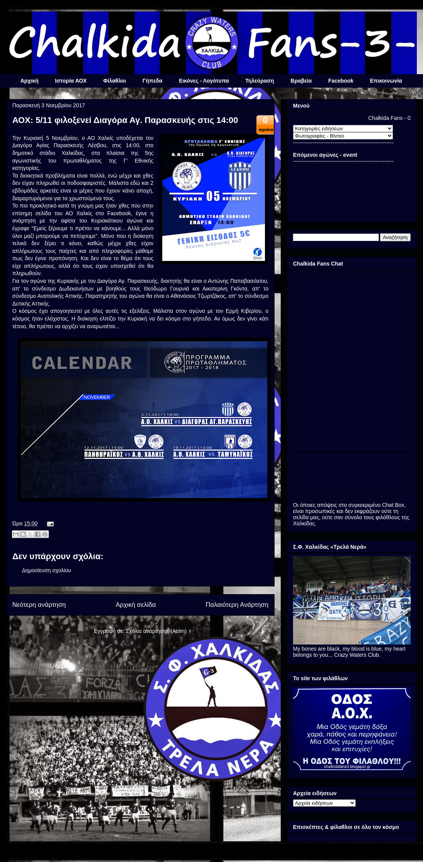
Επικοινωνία (386, 81)
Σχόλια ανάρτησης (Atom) (156, 631)
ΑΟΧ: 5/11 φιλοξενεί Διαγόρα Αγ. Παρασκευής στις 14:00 (125, 120)
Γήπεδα (152, 81)
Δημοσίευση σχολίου (46, 570)
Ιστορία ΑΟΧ (71, 81)
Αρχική (29, 81)
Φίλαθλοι (114, 81)
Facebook (340, 81)
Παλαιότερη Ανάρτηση (237, 604)
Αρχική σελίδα (136, 604)
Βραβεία (301, 81)
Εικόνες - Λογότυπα (204, 81)
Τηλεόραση (259, 81)
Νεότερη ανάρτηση (39, 604)
